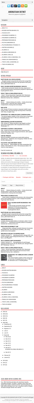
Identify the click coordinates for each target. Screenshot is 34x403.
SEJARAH (4, 49)
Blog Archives (19, 185)
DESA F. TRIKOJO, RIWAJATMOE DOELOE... (12, 93)
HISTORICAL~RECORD (8, 155)
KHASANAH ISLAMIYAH (8, 35)
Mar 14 (7, 343)
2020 (4, 322)
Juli (5, 330)
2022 (4, 318)
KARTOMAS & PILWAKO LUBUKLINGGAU (11, 128)
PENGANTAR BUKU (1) (7, 219)
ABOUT (4, 28)
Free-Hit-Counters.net (6, 150)
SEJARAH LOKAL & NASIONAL (10, 57)
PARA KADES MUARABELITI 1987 (9, 226)
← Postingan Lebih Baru (7, 177)
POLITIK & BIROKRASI (7, 42)
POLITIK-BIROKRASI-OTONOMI (10, 45)
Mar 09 (7, 345)
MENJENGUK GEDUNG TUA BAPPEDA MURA (12, 233)
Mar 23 (7, 341)
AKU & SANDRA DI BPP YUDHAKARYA (11, 240)
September (7, 326)
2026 (4, 311)
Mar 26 (7, 336)
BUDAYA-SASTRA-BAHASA (9, 30)
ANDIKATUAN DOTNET (17, 11)
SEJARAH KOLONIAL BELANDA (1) (12, 153)
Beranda (18, 177)
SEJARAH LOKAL (6, 54)
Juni (5, 333)
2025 (4, 314)
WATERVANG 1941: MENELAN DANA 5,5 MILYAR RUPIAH (15, 114)
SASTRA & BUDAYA (7, 47)
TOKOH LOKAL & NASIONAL (9, 62)
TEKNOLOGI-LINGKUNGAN (9, 59)
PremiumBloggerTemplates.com (10, 400)
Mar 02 (7, 352)
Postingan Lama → (28, 177)
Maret (5, 335)
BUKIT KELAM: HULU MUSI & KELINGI (10, 79)
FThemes (12, 399)
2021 (4, 320)
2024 (4, 316)
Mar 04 (7, 347)
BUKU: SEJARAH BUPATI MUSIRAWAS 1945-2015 (14, 86)
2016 (4, 362)
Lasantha (26, 399)
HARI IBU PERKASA (6, 136)
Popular (4, 185)
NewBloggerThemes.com (25, 400)
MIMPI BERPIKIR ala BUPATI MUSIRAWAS (11, 121)
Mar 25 (7, 339)
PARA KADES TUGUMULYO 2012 (9, 195)
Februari (6, 355)
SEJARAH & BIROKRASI (8, 52)
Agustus (6, 328)
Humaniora (5, 33)
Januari (6, 357)
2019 (4, 360)
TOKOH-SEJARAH (6, 64)
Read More (29, 173)
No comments (23, 155)
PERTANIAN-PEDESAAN (8, 40)
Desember (7, 324)
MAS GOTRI (4, 107)
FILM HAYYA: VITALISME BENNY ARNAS (11, 143)
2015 (4, 364)
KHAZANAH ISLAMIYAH (8, 37)
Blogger (31, 397)
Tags (11, 185)
